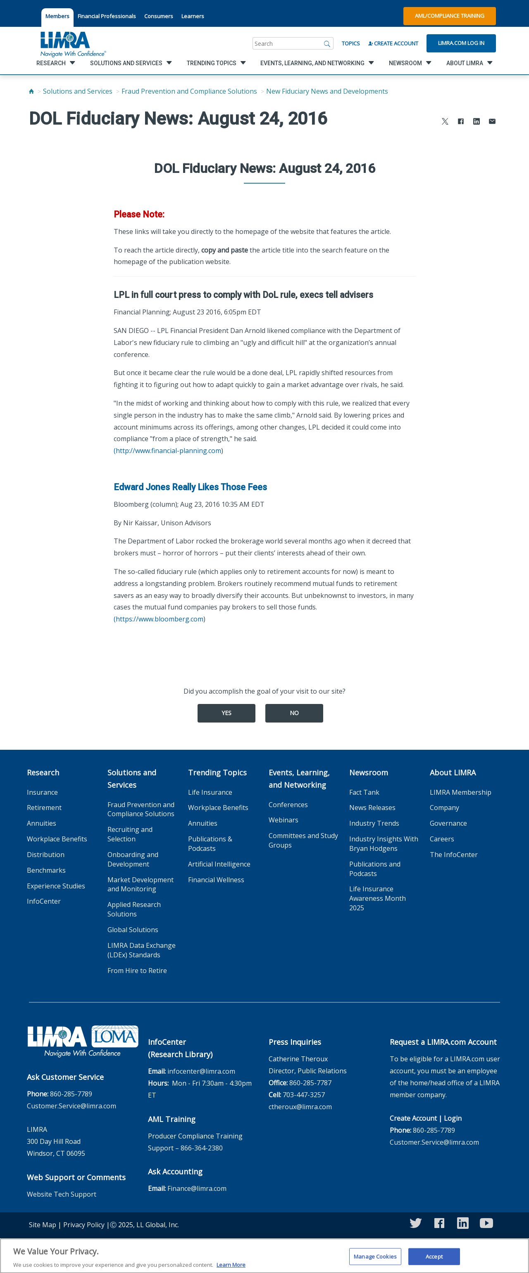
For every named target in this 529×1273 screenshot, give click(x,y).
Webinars (283, 819)
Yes (226, 713)
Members (57, 16)
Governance (448, 823)
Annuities (41, 823)
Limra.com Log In (461, 43)
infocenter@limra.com (201, 1071)
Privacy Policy (84, 1224)
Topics (351, 43)
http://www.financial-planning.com (168, 450)
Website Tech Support (61, 1194)
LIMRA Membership (460, 792)
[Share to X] (445, 122)
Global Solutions (132, 929)
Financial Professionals (107, 16)
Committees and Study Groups (303, 840)
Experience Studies (56, 885)
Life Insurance (210, 792)
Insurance (42, 792)
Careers (442, 838)
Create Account (393, 43)
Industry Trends (374, 823)
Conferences (288, 804)
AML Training (171, 1119)
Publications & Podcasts (210, 843)
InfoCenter (44, 901)
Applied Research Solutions (134, 909)
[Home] (31, 91)
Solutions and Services (77, 91)
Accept (434, 1260)
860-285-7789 (71, 1093)
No (294, 713)
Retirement (44, 807)
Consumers (158, 16)
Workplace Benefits (57, 838)
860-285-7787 (310, 1082)
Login (453, 1118)
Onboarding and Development (132, 859)
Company (444, 807)
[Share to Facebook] (461, 122)
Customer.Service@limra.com (71, 1105)
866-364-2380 (202, 1148)
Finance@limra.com (196, 1188)
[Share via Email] (492, 122)
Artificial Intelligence (219, 864)
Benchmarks (46, 870)
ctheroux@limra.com (300, 1106)
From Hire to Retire (137, 970)
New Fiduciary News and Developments (327, 91)
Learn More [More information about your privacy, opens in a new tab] (231, 1269)
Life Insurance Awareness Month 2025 (377, 898)
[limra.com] (73, 43)
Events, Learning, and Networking (299, 779)
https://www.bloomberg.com (159, 619)
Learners (192, 16)
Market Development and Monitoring (140, 884)
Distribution (45, 854)
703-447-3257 (304, 1094)
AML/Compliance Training (449, 15)
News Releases (372, 807)
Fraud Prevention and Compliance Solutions (189, 91)
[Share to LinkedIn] (476, 122)
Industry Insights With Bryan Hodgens (383, 843)
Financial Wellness (216, 879)
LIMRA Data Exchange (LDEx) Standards (141, 950)
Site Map (42, 1224)
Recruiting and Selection (130, 834)
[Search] (327, 43)
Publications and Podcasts (374, 869)
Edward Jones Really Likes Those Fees (190, 487)
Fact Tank (364, 792)
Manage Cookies (375, 1260)
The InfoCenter (454, 854)
